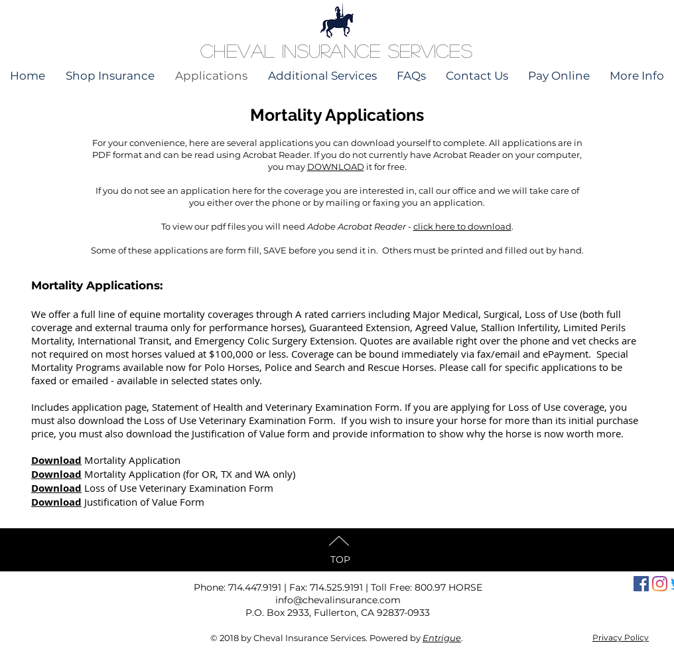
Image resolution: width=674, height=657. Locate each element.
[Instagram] (659, 583)
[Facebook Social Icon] (641, 583)
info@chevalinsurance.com (338, 600)
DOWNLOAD (335, 166)
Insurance (331, 50)
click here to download (462, 226)
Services (430, 50)
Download (56, 460)
